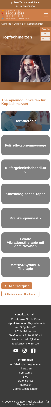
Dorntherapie (26, 121)
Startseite (6, 24)
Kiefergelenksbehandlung (25, 169)
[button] (46, 14)
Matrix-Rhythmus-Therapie (25, 267)
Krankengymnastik (25, 218)
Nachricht (45, 38)
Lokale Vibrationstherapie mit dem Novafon (25, 242)
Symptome (19, 24)
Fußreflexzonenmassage (25, 145)
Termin (45, 34)
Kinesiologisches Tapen (25, 194)
